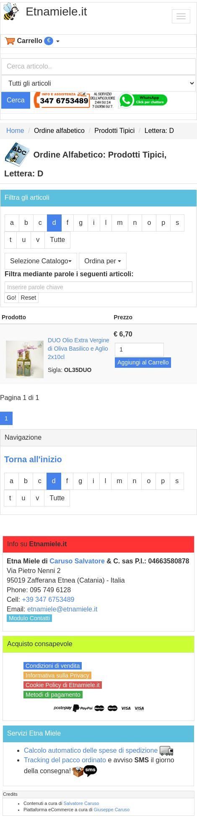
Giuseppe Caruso (112, 809)
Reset (28, 297)
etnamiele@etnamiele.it (62, 609)
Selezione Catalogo (41, 261)
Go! (11, 297)
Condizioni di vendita (53, 665)
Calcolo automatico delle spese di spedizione (91, 750)
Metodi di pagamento (53, 694)
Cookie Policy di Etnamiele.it (63, 685)
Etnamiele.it (56, 11)
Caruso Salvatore (77, 561)
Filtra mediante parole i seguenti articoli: (69, 274)
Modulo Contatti (29, 618)
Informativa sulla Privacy (57, 675)
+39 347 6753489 (48, 599)
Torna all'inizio (33, 459)
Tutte (57, 239)
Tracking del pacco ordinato (65, 760)
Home (15, 130)
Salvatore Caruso (81, 803)
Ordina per (102, 261)
